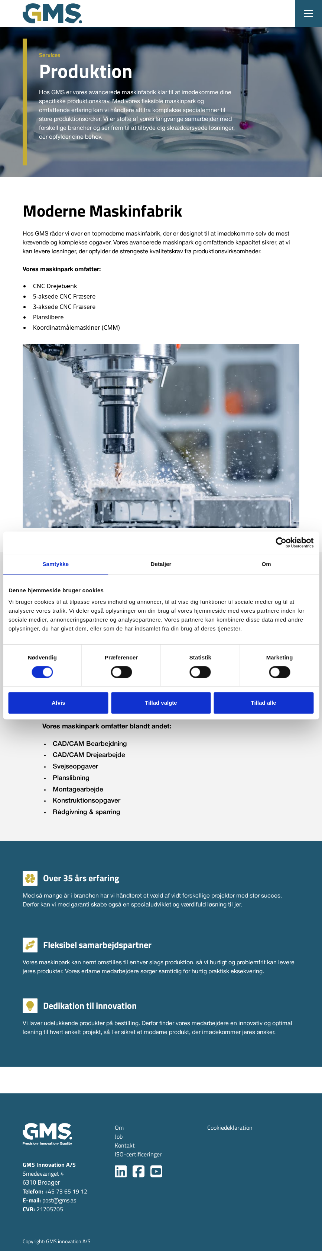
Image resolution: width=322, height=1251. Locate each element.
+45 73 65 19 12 (55, 1191)
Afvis (58, 702)
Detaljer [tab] (161, 564)
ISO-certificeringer (138, 1154)
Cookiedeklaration (230, 1127)
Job (119, 1136)
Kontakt (125, 1145)
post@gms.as (49, 1200)
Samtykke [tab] (55, 564)
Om (119, 1127)
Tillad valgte (161, 702)
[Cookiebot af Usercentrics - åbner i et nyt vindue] (280, 542)
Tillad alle (263, 702)
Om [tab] (266, 564)
